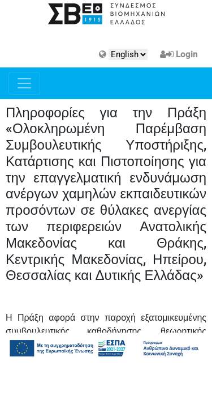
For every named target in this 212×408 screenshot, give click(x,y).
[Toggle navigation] (24, 83)
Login (186, 54)
